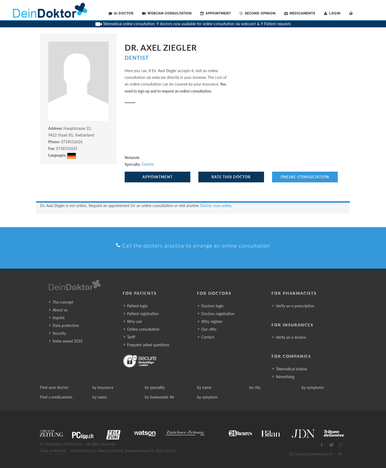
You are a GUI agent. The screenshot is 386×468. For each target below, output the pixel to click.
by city (254, 387)
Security (59, 333)
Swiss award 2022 (68, 341)
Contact (207, 337)
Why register (211, 321)
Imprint (59, 317)
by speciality (155, 387)
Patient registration (143, 313)
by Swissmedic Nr (159, 397)
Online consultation (143, 329)
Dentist (137, 57)
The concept (63, 302)
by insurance (102, 387)
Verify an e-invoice (291, 337)
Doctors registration (218, 313)
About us (60, 310)
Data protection (66, 325)
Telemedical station (291, 369)
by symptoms (313, 387)
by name (204, 387)
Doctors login (212, 306)
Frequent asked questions (148, 344)
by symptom (207, 397)
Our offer (209, 329)
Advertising (285, 376)
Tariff (131, 337)
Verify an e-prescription (295, 306)
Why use (134, 321)
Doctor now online (215, 205)
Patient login (137, 306)
